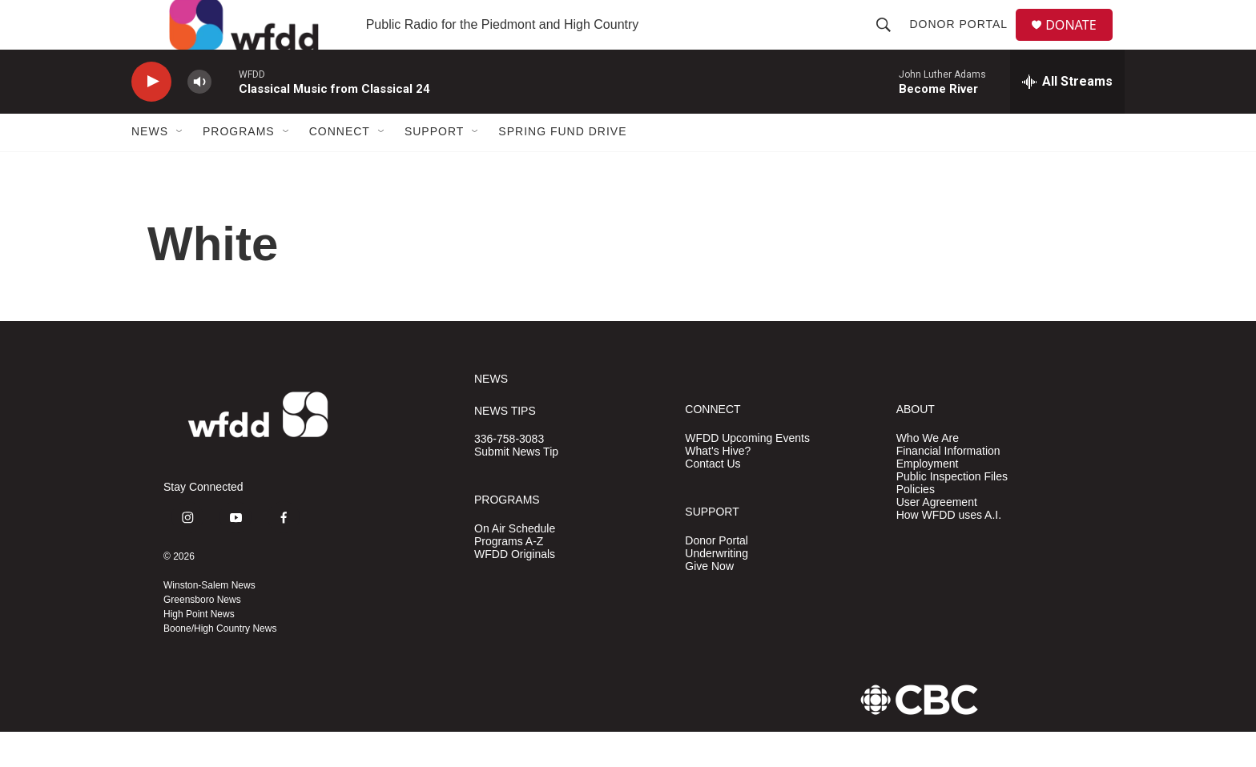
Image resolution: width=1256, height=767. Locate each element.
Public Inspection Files (952, 511)
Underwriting (716, 588)
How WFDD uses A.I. (948, 550)
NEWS (491, 414)
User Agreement (936, 537)
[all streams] (1067, 116)
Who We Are (927, 473)
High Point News (199, 649)
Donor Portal (965, 41)
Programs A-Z (508, 576)
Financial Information (948, 486)
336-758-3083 (509, 474)
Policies (915, 524)
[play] (151, 116)
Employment (927, 498)
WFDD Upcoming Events (747, 473)
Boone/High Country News (219, 663)
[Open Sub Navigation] (180, 166)
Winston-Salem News (209, 620)
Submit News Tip (516, 487)
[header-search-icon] (890, 41)
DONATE (1080, 42)
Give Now (709, 601)
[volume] (199, 116)
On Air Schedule (514, 563)
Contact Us (712, 498)
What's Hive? (718, 486)
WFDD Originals (514, 589)
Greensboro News (202, 635)
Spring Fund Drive (562, 166)
